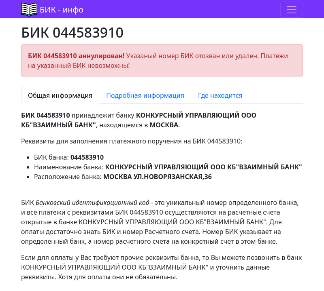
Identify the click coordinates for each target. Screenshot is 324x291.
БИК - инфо (61, 9)
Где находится (220, 95)
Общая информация (60, 95)
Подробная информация (145, 95)
